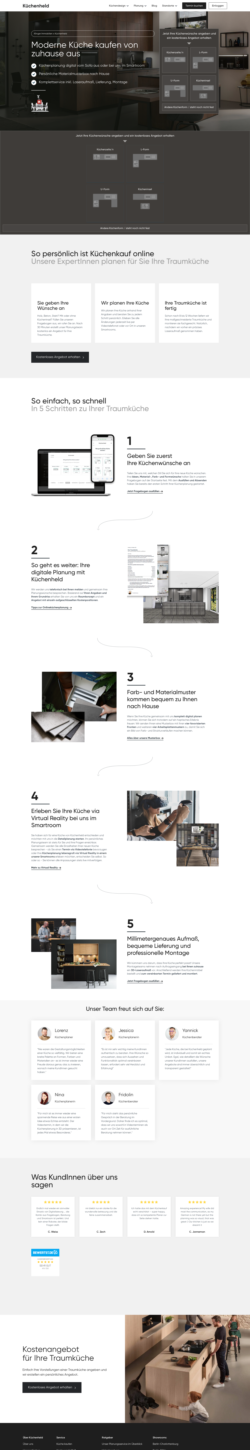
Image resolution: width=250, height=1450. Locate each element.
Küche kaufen (64, 1443)
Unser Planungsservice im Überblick (122, 1443)
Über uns (28, 1443)
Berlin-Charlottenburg (165, 1443)
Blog (154, 5)
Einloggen (218, 5)
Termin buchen (194, 5)
